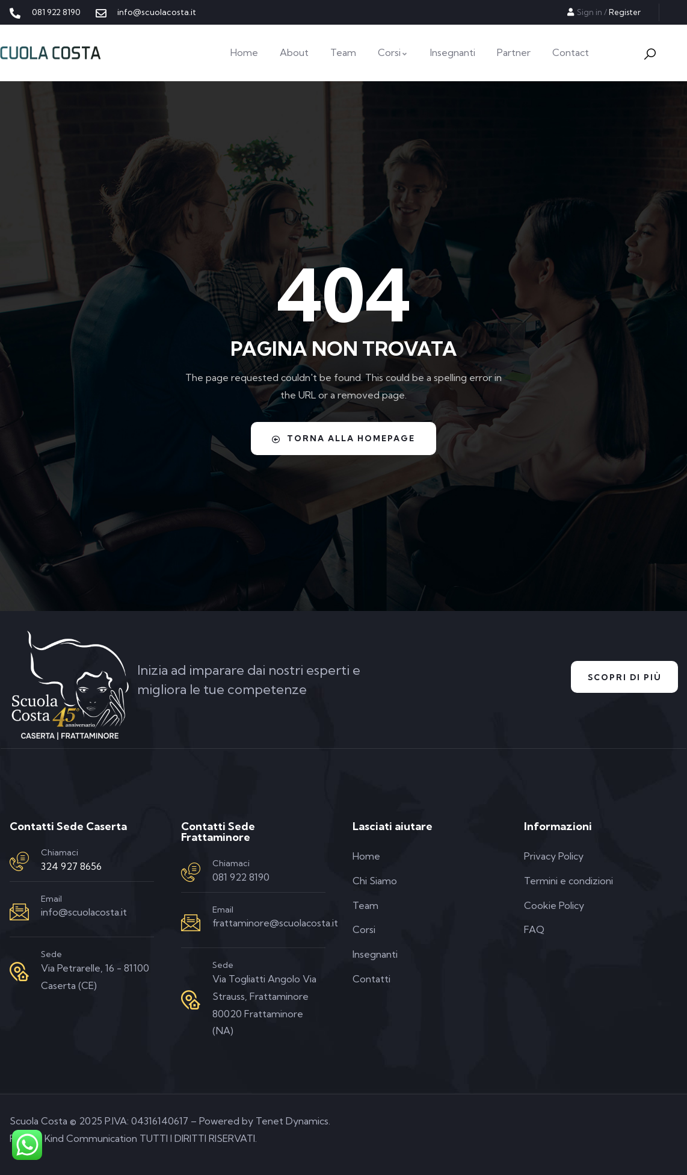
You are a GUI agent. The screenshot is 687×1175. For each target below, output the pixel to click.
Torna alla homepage (343, 438)
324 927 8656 (71, 866)
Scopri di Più (621, 677)
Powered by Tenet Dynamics (263, 1121)
